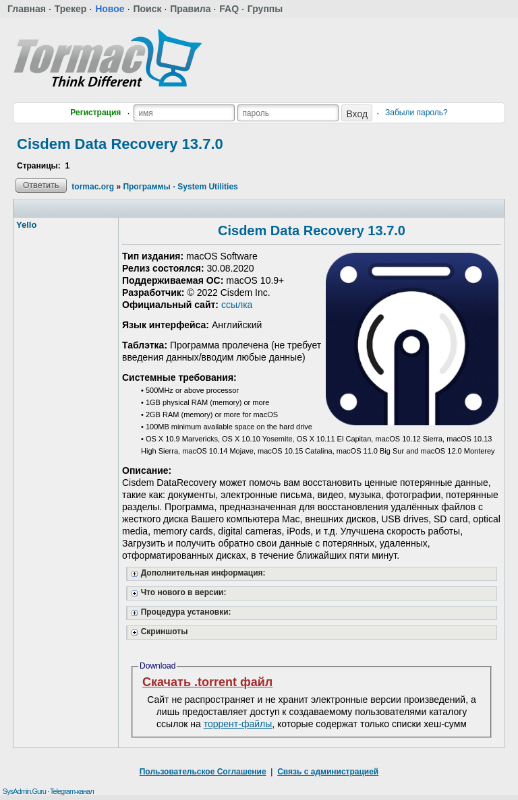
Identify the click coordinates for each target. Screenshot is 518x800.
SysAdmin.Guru (24, 791)
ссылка (236, 304)
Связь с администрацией (327, 771)
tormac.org (92, 186)
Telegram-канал (72, 791)
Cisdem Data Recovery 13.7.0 (120, 143)
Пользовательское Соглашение (203, 771)
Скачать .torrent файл (207, 682)
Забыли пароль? (416, 112)
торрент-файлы (238, 723)
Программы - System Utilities (180, 186)
